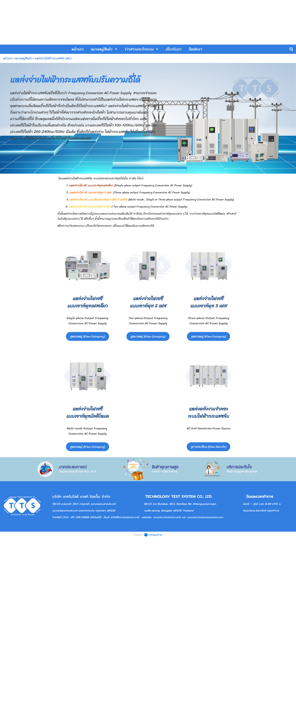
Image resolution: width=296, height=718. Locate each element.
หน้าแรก (7, 58)
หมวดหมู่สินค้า (23, 58)
